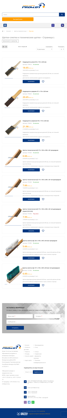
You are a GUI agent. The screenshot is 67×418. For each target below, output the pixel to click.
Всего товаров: (22, 46)
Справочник (38, 354)
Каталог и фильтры (10, 41)
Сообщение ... (12, 322)
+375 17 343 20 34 (32, 391)
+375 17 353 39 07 (32, 393)
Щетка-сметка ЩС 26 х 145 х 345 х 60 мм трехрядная (40, 240)
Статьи (37, 351)
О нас (36, 347)
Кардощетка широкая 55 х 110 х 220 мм (36, 121)
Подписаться (38, 372)
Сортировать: (49, 46)
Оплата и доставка (27, 348)
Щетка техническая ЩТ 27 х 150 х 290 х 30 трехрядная (40, 150)
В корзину (31, 81)
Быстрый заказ (17, 19)
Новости (27, 351)
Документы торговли (37, 357)
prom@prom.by (35, 387)
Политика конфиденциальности (40, 361)
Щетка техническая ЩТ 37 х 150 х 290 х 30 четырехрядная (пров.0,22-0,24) (42, 210)
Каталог (27, 345)
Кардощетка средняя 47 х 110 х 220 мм (35, 91)
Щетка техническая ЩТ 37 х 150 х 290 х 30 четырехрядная (42, 179)
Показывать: (61, 46)
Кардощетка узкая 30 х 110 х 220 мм (34, 62)
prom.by (42, 411)
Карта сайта (28, 360)
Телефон (39, 316)
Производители (39, 345)
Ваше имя (11, 316)
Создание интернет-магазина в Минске (39, 414)
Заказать (31, 231)
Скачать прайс (29, 356)
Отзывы (27, 354)
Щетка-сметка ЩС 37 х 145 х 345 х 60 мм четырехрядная (41, 268)
